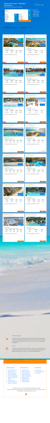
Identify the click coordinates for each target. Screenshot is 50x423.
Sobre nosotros (38, 370)
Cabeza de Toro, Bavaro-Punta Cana (9, 215)
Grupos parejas (35, 14)
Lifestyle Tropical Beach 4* (9, 35)
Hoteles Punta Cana (26, 371)
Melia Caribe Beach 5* (30, 184)
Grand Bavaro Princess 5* (8, 95)
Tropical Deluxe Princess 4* (31, 65)
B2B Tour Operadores (12, 383)
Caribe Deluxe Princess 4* (8, 65)
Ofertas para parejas (12, 373)
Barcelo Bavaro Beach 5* (31, 95)
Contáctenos (37, 373)
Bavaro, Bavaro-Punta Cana (8, 66)
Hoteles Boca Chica (25, 378)
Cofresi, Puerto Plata (29, 156)
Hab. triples (7, 18)
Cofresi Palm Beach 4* (30, 155)
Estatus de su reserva (12, 370)
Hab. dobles (7, 16)
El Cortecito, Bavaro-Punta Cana (31, 186)
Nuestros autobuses (26, 381)
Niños (6, 20)
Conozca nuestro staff (39, 371)
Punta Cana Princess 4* (30, 35)
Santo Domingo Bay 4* (30, 125)
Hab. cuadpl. (21, 18)
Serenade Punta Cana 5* (8, 214)
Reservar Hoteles (11, 371)
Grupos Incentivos (36, 11)
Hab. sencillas (21, 16)
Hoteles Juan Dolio (25, 377)
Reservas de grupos (12, 374)
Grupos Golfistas (35, 15)
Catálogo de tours (25, 380)
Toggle (2, 2)
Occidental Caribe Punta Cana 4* (10, 155)
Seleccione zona (7, 9)
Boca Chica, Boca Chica (7, 126)
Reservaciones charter (12, 381)
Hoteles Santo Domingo (26, 375)
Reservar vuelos (11, 380)
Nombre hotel (7, 11)
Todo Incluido (6, 48)
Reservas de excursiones (13, 375)
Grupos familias (35, 12)
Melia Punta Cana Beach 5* (31, 214)
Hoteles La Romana (25, 373)
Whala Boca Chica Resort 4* (9, 125)
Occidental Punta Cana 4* (8, 184)
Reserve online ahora (35, 341)
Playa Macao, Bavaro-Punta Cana (8, 156)
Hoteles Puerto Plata (26, 374)
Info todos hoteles (25, 370)
